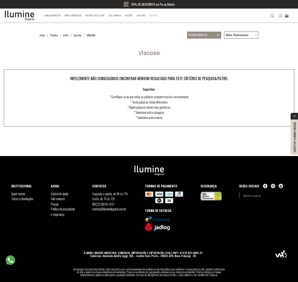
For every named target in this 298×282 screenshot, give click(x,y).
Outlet (153, 15)
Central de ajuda (59, 193)
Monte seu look (95, 15)
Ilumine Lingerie (252, 195)
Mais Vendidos (73, 15)
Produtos (54, 35)
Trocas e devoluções (22, 198)
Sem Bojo (78, 35)
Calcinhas (114, 15)
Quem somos (18, 193)
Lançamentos (52, 15)
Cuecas (141, 15)
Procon (55, 204)
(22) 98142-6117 (104, 204)
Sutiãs (129, 15)
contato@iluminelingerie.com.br (109, 208)
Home (42, 35)
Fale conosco (58, 198)
